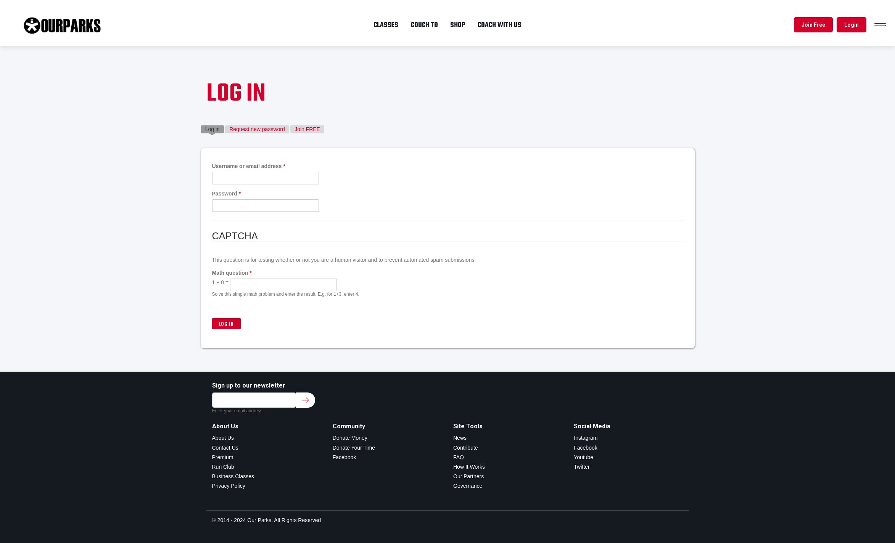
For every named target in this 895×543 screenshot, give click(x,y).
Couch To (424, 25)
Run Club (223, 467)
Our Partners (468, 476)
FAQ (458, 457)
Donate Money (350, 438)
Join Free (813, 25)
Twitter (581, 467)
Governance (467, 486)
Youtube (583, 457)
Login (851, 25)
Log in (214, 128)
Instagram (585, 438)
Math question (232, 273)
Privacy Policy (228, 486)
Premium (222, 457)
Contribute (465, 448)
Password (226, 194)
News (460, 438)
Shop (457, 25)
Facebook (344, 457)
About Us (223, 438)
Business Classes (233, 476)
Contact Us (225, 448)
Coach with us (500, 25)
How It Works (469, 467)
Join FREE (307, 129)
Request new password (257, 129)
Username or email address (248, 166)
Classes (385, 25)
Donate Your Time (354, 448)
